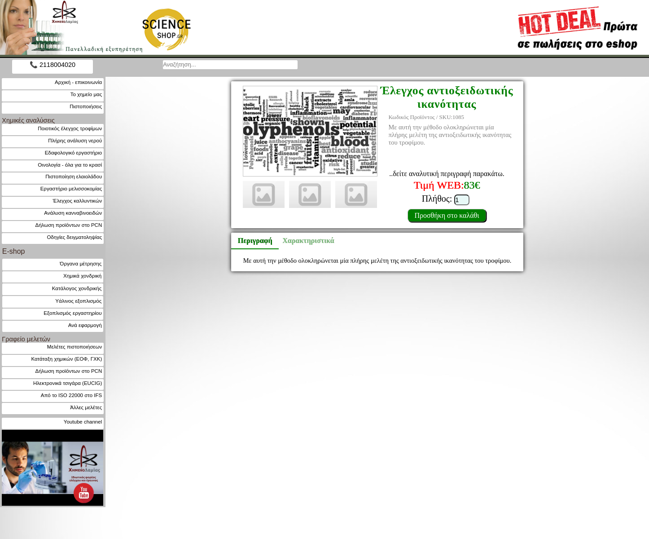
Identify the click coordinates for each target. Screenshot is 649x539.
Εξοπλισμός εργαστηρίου (72, 313)
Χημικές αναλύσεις (28, 120)
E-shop (13, 251)
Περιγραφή (255, 240)
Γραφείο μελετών (26, 339)
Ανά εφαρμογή (85, 325)
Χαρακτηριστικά (304, 240)
